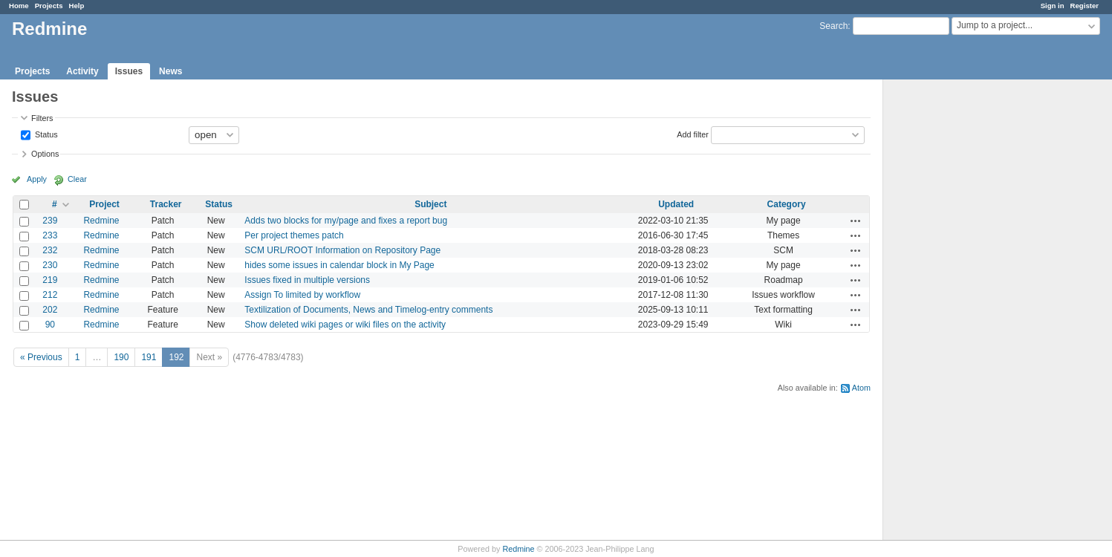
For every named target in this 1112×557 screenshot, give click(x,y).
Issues (129, 71)
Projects (49, 5)
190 (121, 357)
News (170, 71)
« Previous (41, 357)
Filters (42, 118)
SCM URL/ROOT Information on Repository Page (342, 250)
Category (786, 204)
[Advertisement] (957, 312)
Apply (37, 179)
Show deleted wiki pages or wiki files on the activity (345, 324)
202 (49, 309)
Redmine (101, 220)
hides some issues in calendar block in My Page (339, 265)
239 (49, 220)
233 (49, 235)
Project (104, 204)
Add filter (693, 133)
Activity (82, 71)
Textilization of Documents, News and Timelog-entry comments (368, 309)
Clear (77, 179)
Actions (856, 221)
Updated (676, 204)
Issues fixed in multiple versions (307, 280)
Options (45, 153)
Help (77, 5)
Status (45, 133)
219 (49, 280)
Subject (430, 204)
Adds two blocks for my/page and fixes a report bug (345, 220)
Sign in (1052, 5)
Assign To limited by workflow (302, 295)
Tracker (166, 204)
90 (50, 324)
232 (49, 250)
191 (148, 357)
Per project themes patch (293, 235)
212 (49, 295)
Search (833, 26)
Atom (861, 387)
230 (49, 265)
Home (19, 5)
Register (1084, 5)
